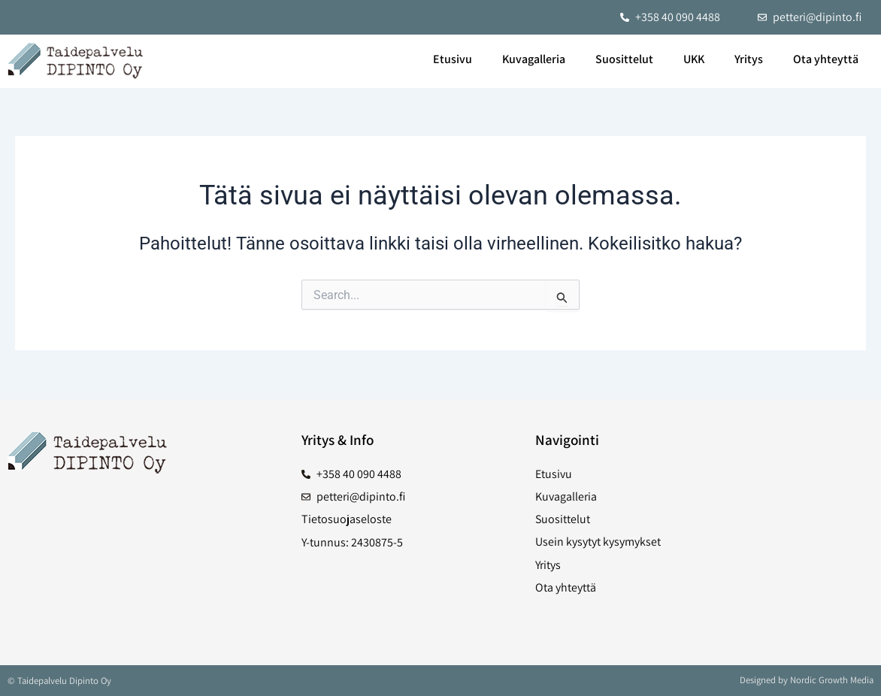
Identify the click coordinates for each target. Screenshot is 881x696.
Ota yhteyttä (825, 59)
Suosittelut (624, 59)
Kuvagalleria (533, 59)
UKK (693, 59)
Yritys (748, 59)
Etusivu (452, 59)
